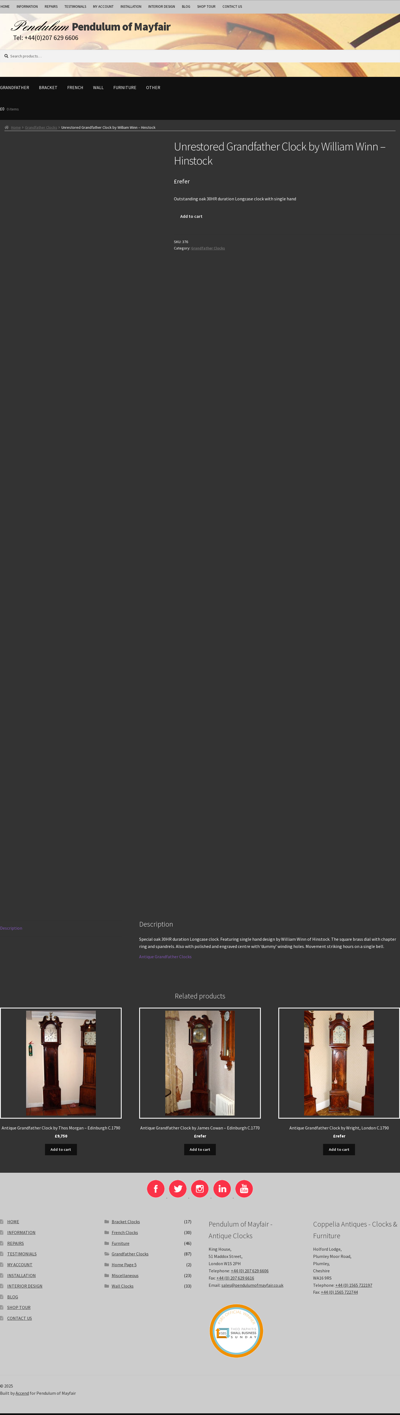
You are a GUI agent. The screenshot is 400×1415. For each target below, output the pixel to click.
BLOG (186, 6)
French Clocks (125, 1234)
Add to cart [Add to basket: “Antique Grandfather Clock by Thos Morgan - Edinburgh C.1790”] (61, 1151)
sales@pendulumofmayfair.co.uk (252, 1287)
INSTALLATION (131, 6)
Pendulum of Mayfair (139, 28)
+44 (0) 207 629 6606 (250, 1272)
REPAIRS (51, 6)
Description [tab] (11, 930)
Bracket (48, 90)
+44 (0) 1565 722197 (353, 1287)
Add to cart (191, 218)
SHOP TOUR (206, 6)
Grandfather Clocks (41, 129)
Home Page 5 (124, 1266)
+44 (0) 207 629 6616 (235, 1279)
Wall (98, 90)
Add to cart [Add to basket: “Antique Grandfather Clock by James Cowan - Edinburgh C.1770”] (200, 1151)
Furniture (124, 90)
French (75, 90)
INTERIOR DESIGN (161, 6)
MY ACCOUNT (103, 6)
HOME (13, 1223)
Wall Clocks (123, 1287)
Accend (22, 1395)
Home (16, 129)
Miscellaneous (125, 1277)
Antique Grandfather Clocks (165, 959)
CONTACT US (232, 6)
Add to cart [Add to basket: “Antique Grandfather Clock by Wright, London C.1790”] (339, 1151)
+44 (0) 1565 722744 (339, 1294)
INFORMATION (27, 6)
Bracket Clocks (126, 1223)
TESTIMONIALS (75, 6)
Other (153, 90)
